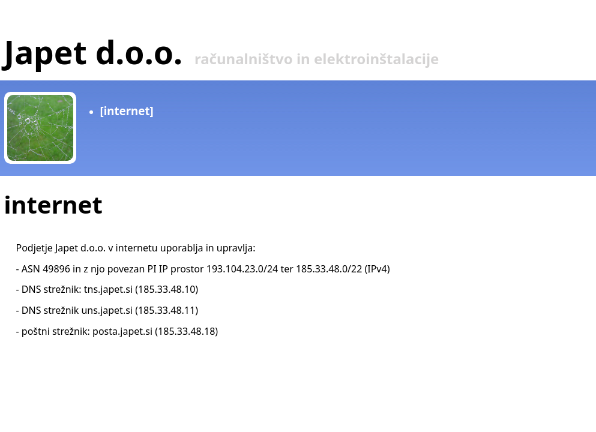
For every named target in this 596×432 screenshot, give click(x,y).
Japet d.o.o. (93, 52)
